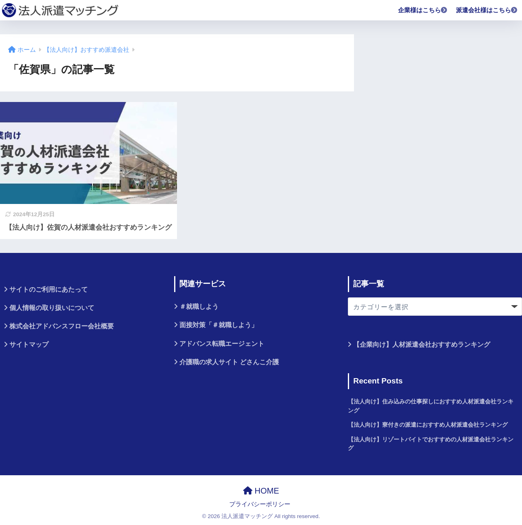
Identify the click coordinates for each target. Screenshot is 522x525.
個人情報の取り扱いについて (51, 307)
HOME (261, 490)
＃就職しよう (199, 306)
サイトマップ (29, 344)
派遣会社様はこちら (487, 10)
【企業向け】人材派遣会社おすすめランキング (421, 344)
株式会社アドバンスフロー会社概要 (61, 326)
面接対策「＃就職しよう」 (218, 324)
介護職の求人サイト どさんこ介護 (229, 362)
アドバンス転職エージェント (221, 343)
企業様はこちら (423, 10)
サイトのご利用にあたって (48, 289)
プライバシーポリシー (259, 504)
